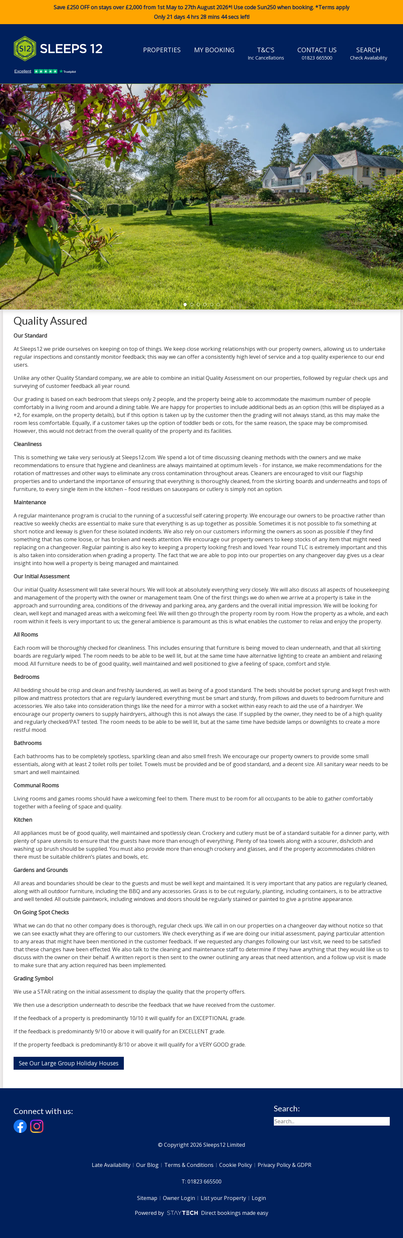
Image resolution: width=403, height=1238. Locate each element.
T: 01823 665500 (201, 1181)
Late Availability (111, 1165)
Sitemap (147, 1198)
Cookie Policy (235, 1165)
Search (368, 53)
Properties (162, 49)
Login (259, 1198)
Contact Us (317, 53)
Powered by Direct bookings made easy (201, 1213)
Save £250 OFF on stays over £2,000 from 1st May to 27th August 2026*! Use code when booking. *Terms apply (201, 12)
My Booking (214, 49)
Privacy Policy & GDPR (284, 1165)
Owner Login (179, 1198)
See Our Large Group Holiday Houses (69, 1063)
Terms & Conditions (189, 1165)
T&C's (266, 53)
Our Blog (147, 1165)
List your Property (223, 1198)
